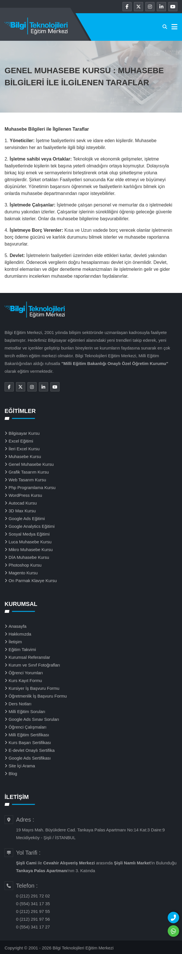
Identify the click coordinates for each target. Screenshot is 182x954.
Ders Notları (20, 703)
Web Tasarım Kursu (27, 479)
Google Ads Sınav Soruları (34, 719)
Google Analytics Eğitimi (32, 526)
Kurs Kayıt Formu (25, 680)
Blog (13, 773)
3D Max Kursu (22, 510)
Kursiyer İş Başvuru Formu (34, 688)
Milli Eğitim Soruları (27, 711)
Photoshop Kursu (25, 565)
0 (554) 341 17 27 (33, 926)
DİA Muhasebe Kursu (29, 557)
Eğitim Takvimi (22, 649)
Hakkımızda (20, 634)
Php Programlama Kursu (32, 487)
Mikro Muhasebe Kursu (31, 549)
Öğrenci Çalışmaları (28, 727)
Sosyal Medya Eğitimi (29, 534)
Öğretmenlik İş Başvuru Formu (38, 696)
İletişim (15, 641)
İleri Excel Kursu (24, 448)
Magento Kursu (23, 572)
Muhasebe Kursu (25, 456)
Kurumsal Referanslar (29, 657)
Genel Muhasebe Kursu (31, 464)
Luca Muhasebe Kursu (30, 541)
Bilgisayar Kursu (24, 433)
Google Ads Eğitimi (27, 518)
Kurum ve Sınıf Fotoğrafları (34, 665)
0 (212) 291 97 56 (33, 919)
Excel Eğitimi (21, 441)
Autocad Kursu (23, 503)
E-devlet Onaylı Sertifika (32, 750)
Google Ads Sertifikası (30, 758)
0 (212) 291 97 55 (33, 911)
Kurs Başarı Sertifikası (30, 742)
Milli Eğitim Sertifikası (29, 734)
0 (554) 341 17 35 (33, 903)
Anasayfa (18, 626)
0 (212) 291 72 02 (33, 895)
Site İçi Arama (22, 765)
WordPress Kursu (25, 495)
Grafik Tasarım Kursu (29, 472)
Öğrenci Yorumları (26, 672)
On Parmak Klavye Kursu (33, 580)
